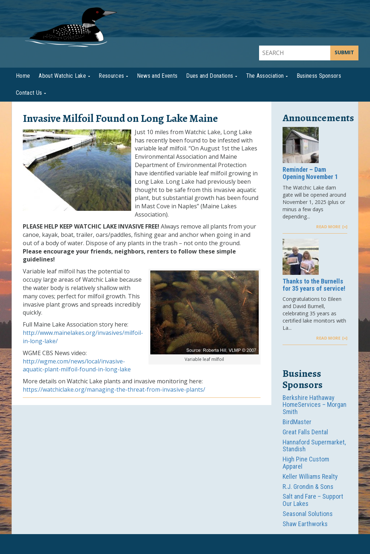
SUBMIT (344, 52)
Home (23, 75)
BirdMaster (297, 422)
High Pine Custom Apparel (306, 462)
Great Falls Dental (305, 432)
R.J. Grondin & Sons (308, 486)
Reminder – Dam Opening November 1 (310, 173)
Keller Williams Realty (310, 476)
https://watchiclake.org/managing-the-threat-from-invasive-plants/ (114, 389)
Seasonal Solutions (308, 513)
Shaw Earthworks (305, 524)
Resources (111, 75)
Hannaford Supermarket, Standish (314, 445)
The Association (265, 75)
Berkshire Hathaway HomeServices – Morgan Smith (315, 405)
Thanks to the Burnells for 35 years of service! (314, 285)
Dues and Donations (209, 75)
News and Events (157, 75)
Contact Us (29, 92)
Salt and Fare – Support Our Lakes (313, 500)
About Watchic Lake (62, 75)
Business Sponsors (319, 75)
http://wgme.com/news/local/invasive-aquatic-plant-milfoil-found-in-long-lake (77, 365)
